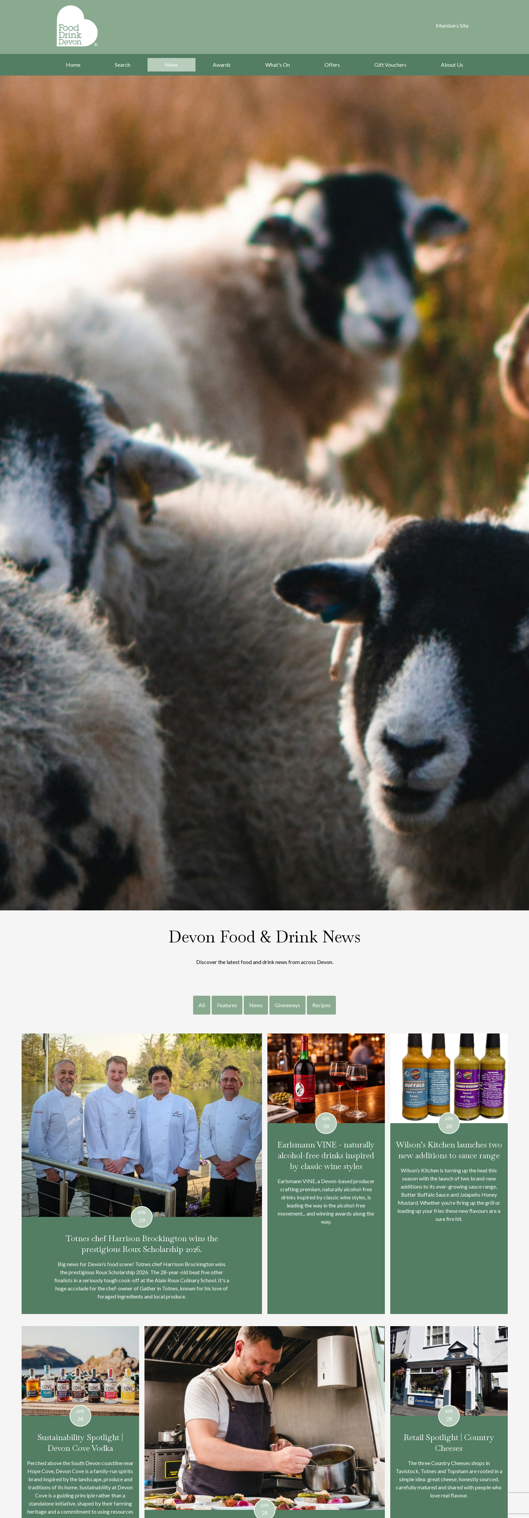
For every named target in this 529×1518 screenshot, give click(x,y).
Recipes (321, 1005)
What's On (277, 64)
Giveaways (287, 1005)
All (202, 1005)
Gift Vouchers (390, 64)
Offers (332, 64)
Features (227, 1005)
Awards (222, 64)
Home (73, 64)
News (171, 64)
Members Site (452, 25)
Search (122, 64)
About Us (452, 64)
